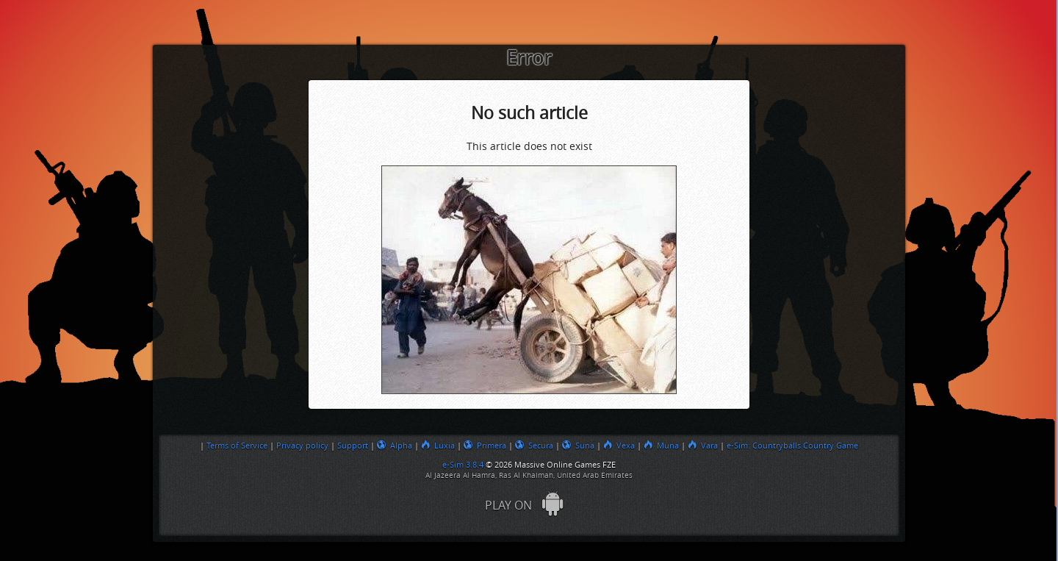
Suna (578, 445)
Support (352, 445)
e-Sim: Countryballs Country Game (792, 445)
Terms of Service (236, 445)
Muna (661, 445)
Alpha (394, 445)
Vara (703, 445)
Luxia (438, 445)
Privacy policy (302, 445)
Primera (485, 445)
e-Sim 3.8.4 (462, 465)
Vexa (619, 445)
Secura (534, 445)
